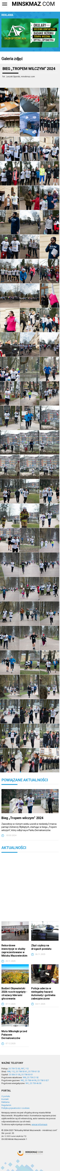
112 (27, 1068)
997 (22, 1068)
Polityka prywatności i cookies (15, 1108)
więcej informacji (39, 1124)
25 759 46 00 (35, 1083)
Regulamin (6, 1105)
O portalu (5, 1096)
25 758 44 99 (30, 1080)
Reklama (5, 1102)
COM (33, 4)
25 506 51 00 (14, 1074)
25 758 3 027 (43, 1080)
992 (22, 1080)
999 (24, 1077)
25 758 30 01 (27, 1074)
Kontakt (5, 1099)
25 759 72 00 (14, 1068)
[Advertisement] (29, 888)
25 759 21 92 (33, 1077)
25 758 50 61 (21, 1071)
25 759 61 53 (34, 1071)
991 (27, 1083)
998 (8, 1071)
